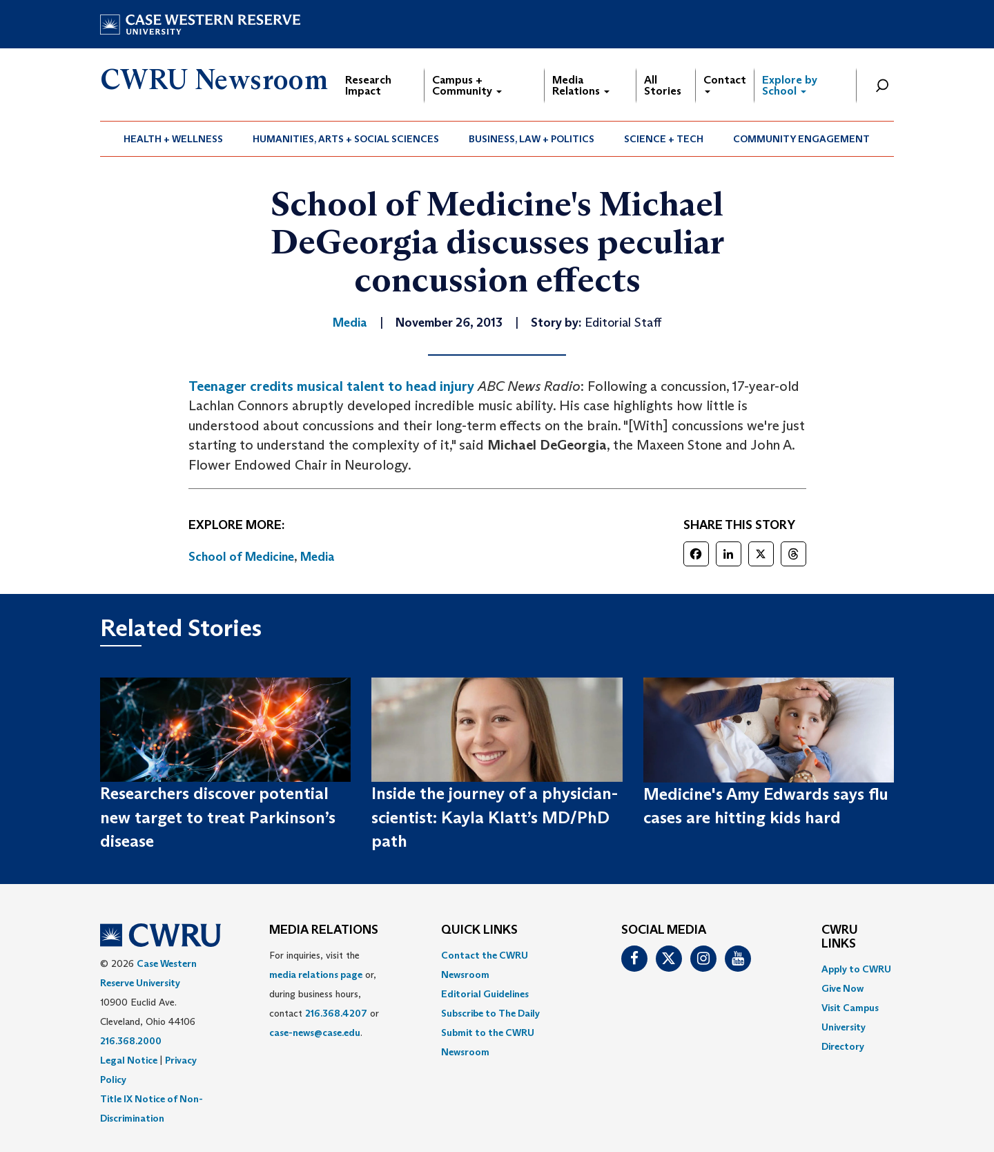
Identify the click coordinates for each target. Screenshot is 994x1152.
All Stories (662, 85)
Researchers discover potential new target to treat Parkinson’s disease (217, 817)
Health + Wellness (173, 139)
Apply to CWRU (856, 969)
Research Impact (368, 85)
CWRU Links (839, 937)
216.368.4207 (336, 1013)
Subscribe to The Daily (490, 1013)
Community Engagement (801, 139)
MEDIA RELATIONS (323, 930)
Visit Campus (850, 1007)
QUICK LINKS (479, 930)
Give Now (842, 988)
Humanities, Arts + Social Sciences (346, 139)
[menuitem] (173, 139)
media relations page (315, 974)
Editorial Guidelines (485, 994)
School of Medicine (241, 556)
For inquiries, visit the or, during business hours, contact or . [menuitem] (324, 994)
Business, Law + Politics (531, 139)
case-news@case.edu (314, 1032)
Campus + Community (467, 85)
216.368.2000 (131, 1041)
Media (317, 556)
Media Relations (581, 85)
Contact (724, 83)
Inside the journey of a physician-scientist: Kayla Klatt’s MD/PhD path (494, 817)
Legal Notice (128, 1060)
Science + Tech (663, 139)
